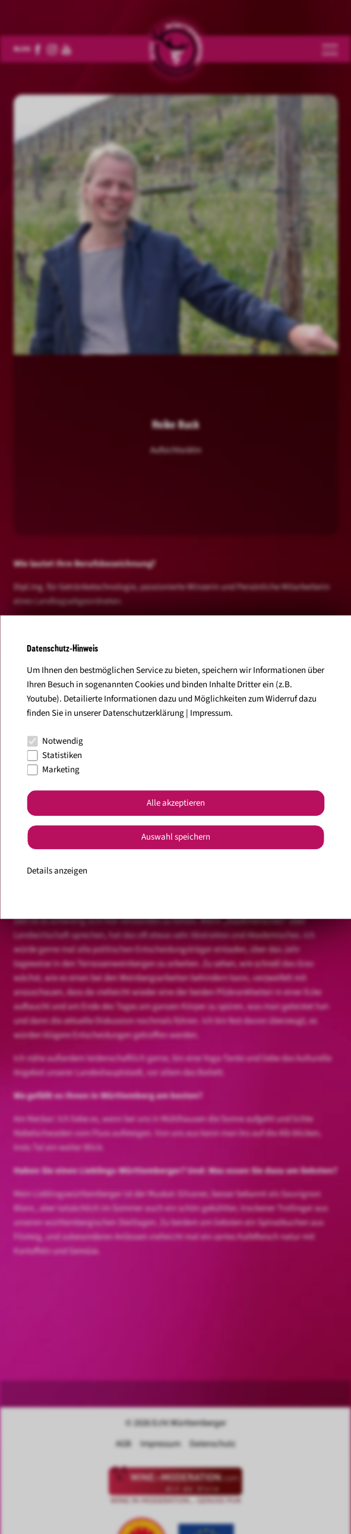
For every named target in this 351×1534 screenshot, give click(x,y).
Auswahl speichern (175, 837)
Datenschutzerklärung (143, 713)
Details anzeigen (57, 871)
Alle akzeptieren (176, 803)
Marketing (53, 769)
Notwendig (55, 741)
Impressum (210, 713)
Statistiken (54, 755)
